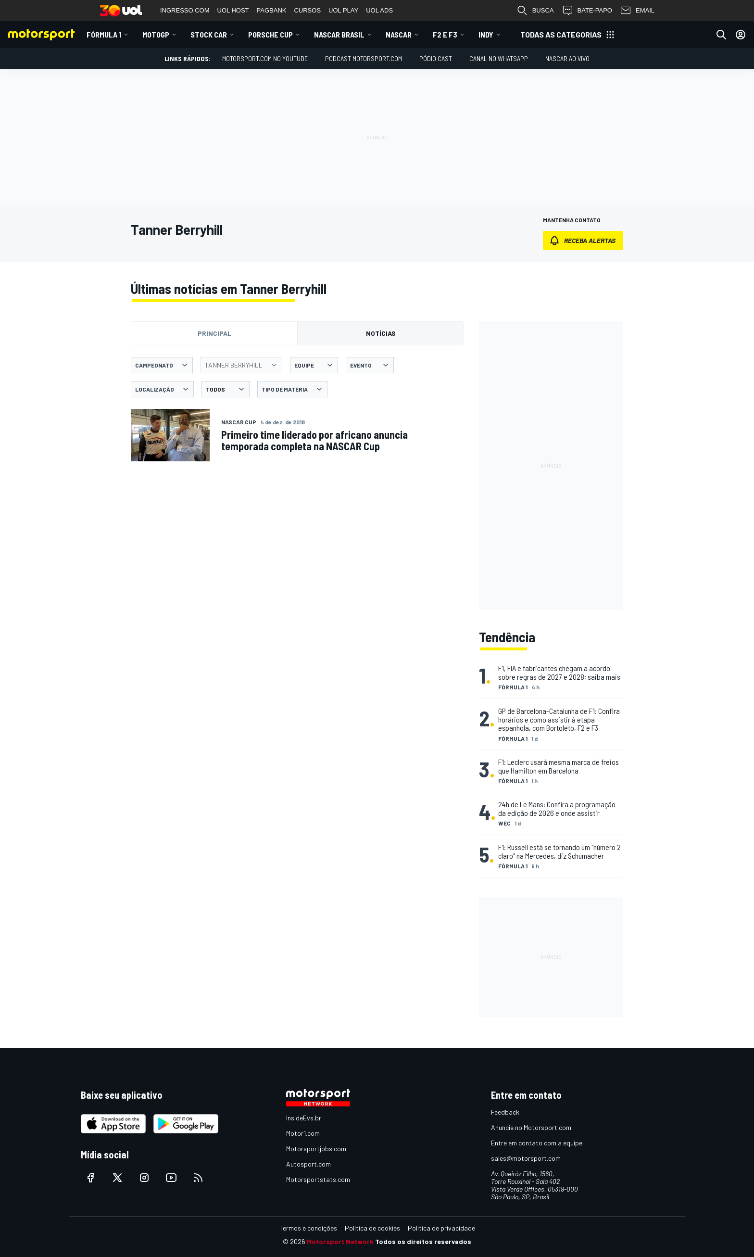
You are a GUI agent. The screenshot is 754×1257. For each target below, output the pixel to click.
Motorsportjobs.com (316, 1148)
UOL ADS (379, 10)
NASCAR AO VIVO (567, 58)
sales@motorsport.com (526, 1158)
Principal (214, 333)
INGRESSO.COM (185, 10)
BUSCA (535, 10)
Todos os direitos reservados (423, 1241)
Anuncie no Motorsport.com (531, 1127)
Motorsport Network (340, 1241)
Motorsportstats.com (318, 1179)
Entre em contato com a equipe (536, 1143)
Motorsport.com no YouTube (265, 58)
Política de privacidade (441, 1228)
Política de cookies (372, 1228)
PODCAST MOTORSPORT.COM (363, 58)
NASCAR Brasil (339, 34)
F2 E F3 (445, 34)
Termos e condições (308, 1228)
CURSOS (307, 10)
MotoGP (155, 34)
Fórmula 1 (104, 34)
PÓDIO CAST (435, 58)
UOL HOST (233, 10)
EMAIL (637, 10)
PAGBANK (272, 10)
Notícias (381, 333)
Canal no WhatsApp (498, 58)
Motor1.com (303, 1133)
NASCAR (399, 34)
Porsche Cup (270, 34)
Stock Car (208, 34)
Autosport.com (308, 1164)
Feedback (505, 1112)
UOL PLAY (343, 10)
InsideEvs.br (303, 1118)
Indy (485, 34)
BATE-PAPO (587, 10)
